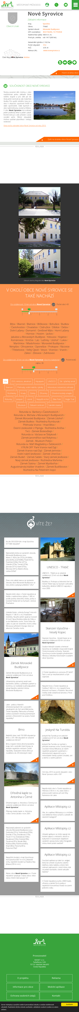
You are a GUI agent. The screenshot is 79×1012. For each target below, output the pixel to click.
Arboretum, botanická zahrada (60, 387)
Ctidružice (45, 327)
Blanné (21, 324)
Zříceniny (43, 393)
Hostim (40, 333)
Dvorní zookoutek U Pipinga (28, 428)
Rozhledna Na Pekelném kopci (39, 469)
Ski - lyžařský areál (67, 381)
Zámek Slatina (28, 463)
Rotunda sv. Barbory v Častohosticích (38, 411)
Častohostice (18, 327)
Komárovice (17, 340)
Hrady (23, 393)
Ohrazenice (27, 346)
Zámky (32, 393)
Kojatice (62, 336)
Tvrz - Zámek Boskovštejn (38, 431)
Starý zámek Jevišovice (55, 457)
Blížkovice (42, 324)
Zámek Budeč (17, 457)
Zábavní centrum (37, 405)
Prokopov (53, 346)
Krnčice (26, 57)
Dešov (64, 327)
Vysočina (46, 24)
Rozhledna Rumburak (48, 421)
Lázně (29, 399)
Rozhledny (11, 393)
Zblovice (37, 353)
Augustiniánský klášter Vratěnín (27, 466)
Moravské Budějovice (51, 29)
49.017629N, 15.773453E (52, 32)
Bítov (12, 324)
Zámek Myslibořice (48, 463)
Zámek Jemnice (52, 450)
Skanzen (9, 387)
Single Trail (69, 399)
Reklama (56, 978)
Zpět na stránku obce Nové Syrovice (63, 139)
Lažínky (45, 340)
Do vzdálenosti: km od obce (30, 304)
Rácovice (64, 346)
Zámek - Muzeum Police (39, 440)
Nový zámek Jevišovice (27, 460)
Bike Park (57, 399)
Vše (5, 381)
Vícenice (53, 349)
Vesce (44, 349)
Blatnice (31, 324)
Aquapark (40, 381)
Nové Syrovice (45, 13)
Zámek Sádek (34, 457)
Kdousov (51, 336)
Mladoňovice (33, 343)
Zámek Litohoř (55, 418)
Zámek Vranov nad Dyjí (29, 450)
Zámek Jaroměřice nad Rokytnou (38, 437)
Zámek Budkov (26, 421)
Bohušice (54, 324)
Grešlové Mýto (45, 330)
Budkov (65, 324)
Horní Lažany (62, 330)
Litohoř (54, 340)
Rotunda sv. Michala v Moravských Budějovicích (39, 415)
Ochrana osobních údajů (22, 995)
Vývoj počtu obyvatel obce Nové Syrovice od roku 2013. (25, 125)
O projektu (23, 978)
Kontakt (56, 995)
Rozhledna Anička (54, 428)
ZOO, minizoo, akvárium (21, 381)
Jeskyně (19, 399)
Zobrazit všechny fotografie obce (39, 281)
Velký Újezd (32, 349)
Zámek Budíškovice (56, 466)
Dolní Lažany (17, 330)
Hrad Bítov (49, 424)
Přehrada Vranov (32, 424)
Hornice (30, 333)
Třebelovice (18, 349)
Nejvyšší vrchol (42, 399)
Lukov (64, 340)
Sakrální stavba (54, 405)
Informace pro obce (23, 986)
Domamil (31, 330)
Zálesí (27, 353)
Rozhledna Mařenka (51, 460)
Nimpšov (14, 346)
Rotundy (8, 399)
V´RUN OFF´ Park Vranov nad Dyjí (38, 447)
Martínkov (19, 343)
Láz (37, 340)
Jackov (49, 333)
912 (44, 45)
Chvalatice (32, 327)
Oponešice (40, 346)
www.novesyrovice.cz (51, 50)
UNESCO (52, 381)
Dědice (55, 327)
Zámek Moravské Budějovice (30, 418)
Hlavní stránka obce (70, 72)
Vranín (63, 349)
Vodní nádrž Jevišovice (29, 453)
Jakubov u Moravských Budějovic (28, 336)
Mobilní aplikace (56, 986)
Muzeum (22, 405)
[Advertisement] (39, 165)
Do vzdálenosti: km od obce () (31, 359)
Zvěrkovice (49, 353)
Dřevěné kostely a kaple (62, 393)
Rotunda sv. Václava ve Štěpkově (38, 434)
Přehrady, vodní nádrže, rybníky (30, 387)
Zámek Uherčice (51, 453)
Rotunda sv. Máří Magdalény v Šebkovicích (38, 444)
